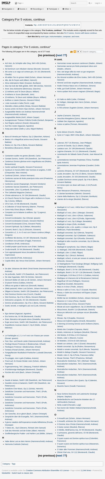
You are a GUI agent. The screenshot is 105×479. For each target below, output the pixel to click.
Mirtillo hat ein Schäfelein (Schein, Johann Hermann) (78, 298)
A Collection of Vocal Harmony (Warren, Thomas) (24, 207)
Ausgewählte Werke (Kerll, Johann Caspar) (22, 117)
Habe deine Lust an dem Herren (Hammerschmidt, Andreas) (29, 441)
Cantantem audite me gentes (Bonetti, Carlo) (23, 156)
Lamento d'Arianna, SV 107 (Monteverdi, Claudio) (77, 171)
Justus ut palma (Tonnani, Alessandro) (72, 124)
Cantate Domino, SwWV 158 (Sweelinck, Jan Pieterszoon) (28, 159)
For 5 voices (69, 33)
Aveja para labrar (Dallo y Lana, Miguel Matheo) (24, 129)
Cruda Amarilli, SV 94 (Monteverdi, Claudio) (22, 249)
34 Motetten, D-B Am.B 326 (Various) (72, 341)
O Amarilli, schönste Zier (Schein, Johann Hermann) (78, 421)
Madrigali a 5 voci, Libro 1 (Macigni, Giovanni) (75, 213)
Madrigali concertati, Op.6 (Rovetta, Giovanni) (75, 238)
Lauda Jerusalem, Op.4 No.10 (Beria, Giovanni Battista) (79, 174)
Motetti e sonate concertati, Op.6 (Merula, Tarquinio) (78, 349)
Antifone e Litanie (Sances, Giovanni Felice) (22, 100)
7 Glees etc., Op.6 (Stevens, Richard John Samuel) (25, 428)
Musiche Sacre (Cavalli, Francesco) (71, 386)
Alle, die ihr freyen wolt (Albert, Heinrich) (21, 80)
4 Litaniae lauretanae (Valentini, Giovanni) (73, 194)
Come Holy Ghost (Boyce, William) (19, 210)
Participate (53, 9)
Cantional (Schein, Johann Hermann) (20, 175)
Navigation (8, 9)
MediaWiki (6, 473)
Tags (13, 464)
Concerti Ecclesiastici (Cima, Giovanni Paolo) (23, 224)
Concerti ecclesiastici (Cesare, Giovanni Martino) (24, 221)
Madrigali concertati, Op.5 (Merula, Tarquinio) (75, 233)
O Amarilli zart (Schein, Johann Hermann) (73, 418)
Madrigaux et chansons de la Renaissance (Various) (78, 278)
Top (35, 25)
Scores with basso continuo (86, 33)
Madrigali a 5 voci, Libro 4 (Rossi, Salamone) (75, 216)
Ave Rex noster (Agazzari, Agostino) (19, 126)
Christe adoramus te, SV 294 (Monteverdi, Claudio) (25, 195)
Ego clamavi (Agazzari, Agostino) (18, 314)
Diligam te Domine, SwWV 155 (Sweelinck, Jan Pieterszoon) (29, 291)
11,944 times (86, 470)
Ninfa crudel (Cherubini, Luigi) (69, 405)
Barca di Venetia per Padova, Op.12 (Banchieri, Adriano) (27, 137)
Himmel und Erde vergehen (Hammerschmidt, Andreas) (79, 83)
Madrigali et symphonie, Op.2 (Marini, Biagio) (75, 247)
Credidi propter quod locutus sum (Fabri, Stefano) (24, 247)
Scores (22, 9)
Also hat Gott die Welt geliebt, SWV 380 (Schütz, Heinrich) (28, 86)
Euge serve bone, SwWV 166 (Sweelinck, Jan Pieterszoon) (28, 322)
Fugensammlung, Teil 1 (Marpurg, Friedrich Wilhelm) (26, 367)
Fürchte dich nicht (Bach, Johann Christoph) (22, 372)
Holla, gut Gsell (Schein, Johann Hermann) (74, 89)
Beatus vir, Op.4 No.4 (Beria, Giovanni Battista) (23, 145)
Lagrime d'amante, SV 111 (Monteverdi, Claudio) (76, 151)
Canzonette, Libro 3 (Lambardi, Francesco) (22, 190)
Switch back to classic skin (22, 473)
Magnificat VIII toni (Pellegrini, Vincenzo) (73, 281)
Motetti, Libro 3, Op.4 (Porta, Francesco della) (75, 355)
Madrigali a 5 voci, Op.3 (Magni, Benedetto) (74, 221)
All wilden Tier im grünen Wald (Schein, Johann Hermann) (28, 77)
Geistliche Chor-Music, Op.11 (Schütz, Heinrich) (24, 389)
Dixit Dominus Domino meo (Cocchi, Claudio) (23, 294)
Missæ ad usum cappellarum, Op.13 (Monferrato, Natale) (80, 307)
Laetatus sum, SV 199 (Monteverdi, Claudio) (74, 149)
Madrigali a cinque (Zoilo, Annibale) (71, 224)
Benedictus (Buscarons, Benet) (17, 148)
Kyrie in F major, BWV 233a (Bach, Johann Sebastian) (78, 135)
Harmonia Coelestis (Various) (16, 444)
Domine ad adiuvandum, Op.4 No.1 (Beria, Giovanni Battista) (29, 303)
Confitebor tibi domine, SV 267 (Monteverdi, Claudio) (26, 238)
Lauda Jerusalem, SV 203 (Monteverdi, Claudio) (76, 177)
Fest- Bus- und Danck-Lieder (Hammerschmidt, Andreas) (27, 341)
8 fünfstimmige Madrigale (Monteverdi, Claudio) (24, 369)
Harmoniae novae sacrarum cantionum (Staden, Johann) (79, 63)
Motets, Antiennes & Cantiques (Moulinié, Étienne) (77, 332)
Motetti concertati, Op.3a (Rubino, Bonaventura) (76, 347)
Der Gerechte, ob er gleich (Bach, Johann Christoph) (26, 414)
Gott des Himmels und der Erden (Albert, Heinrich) (25, 431)
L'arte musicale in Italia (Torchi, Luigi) (19, 103)
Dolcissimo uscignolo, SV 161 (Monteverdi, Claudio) (25, 300)
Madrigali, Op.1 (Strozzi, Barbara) (70, 255)
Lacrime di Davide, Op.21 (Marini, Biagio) (73, 146)
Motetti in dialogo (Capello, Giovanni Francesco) (76, 352)
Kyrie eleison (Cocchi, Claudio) (69, 132)
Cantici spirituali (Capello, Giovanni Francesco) (23, 167)
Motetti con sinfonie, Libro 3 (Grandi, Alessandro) (76, 344)
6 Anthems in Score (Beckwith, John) (19, 94)
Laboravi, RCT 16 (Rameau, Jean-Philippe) (74, 143)
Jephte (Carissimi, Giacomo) (68, 116)
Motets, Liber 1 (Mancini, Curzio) (70, 338)
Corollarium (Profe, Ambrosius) (17, 244)
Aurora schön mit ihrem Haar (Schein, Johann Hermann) (27, 109)
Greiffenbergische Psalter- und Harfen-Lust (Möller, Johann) (29, 434)
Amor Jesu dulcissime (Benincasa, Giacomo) (23, 89)
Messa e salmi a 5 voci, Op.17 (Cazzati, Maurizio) (77, 290)
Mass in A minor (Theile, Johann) (70, 287)
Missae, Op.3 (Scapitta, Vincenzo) (70, 318)
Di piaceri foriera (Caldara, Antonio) (19, 283)
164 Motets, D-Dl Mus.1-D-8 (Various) (72, 335)
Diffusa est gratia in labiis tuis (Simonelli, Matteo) (24, 286)
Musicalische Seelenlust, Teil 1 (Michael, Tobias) (76, 361)
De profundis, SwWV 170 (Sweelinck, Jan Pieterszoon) (27, 274)
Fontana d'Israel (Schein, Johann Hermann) (22, 350)
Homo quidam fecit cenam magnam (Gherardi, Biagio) (78, 91)
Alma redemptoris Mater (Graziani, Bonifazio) (23, 83)
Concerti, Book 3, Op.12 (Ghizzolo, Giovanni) (23, 230)
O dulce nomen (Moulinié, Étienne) (71, 427)
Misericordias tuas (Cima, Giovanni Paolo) (74, 304)
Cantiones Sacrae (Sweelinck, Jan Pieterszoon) (24, 187)
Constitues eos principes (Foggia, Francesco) (23, 241)
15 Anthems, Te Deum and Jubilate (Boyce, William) (25, 97)
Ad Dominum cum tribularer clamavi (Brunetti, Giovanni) (27, 69)
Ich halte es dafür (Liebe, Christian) (71, 99)
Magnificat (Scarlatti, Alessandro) (70, 284)
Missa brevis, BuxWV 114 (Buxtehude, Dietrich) (76, 310)
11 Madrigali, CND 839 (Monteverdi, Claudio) (75, 250)
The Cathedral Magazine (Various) (18, 193)
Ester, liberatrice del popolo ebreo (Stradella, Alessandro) (27, 319)
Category (6, 464)
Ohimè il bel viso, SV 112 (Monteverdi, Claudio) (76, 452)
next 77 (61, 55)
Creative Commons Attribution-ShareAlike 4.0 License (47, 470)
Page (19, 3)
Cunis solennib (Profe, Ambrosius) (18, 258)
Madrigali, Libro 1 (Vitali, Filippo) (70, 253)
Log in (98, 3)
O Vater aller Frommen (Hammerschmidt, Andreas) (77, 449)
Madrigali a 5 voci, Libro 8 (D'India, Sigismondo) (76, 218)
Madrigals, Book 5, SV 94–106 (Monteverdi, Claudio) (78, 270)
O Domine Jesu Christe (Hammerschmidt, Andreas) (77, 424)
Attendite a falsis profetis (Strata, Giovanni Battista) (25, 106)
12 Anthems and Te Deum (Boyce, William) (22, 92)
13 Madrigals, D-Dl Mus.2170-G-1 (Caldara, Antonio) (78, 275)
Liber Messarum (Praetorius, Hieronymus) (73, 191)
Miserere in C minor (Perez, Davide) (71, 301)
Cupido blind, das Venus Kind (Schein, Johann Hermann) (27, 261)
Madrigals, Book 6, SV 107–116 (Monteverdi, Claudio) (78, 272)
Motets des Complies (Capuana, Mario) (72, 329)
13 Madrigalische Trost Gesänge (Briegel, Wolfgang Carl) (80, 264)
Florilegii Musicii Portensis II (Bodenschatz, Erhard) (25, 344)
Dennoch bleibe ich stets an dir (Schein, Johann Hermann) (28, 280)
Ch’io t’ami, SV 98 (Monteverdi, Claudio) (21, 204)
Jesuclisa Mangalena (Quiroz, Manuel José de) (76, 118)
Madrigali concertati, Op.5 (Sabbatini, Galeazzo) (76, 236)
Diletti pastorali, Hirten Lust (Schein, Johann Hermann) (26, 288)
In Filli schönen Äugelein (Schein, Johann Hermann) (78, 108)
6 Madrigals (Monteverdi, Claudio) (70, 267)
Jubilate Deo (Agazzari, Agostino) (70, 121)
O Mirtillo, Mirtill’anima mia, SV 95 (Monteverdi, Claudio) (79, 430)
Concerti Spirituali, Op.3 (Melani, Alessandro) (23, 227)
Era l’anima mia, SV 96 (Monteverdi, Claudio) (23, 316)
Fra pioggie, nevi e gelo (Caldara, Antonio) (22, 358)
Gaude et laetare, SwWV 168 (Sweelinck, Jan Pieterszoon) (28, 380)
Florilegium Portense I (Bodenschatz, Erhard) (23, 347)
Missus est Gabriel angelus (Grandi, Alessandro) (76, 321)
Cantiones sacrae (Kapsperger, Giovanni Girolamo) (25, 184)
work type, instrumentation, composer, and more (60, 37)
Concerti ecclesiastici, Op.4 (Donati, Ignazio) (22, 218)
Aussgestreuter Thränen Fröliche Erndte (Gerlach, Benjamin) (29, 120)
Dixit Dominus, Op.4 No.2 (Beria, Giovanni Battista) (25, 297)
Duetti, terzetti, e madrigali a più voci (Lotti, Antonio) (25, 306)
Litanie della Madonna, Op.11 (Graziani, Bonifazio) (77, 196)
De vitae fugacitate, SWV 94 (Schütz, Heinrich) (23, 277)
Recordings (37, 9)
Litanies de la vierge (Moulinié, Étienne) (73, 199)
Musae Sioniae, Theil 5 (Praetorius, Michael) (74, 358)
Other (67, 9)
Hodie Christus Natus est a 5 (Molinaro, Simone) (76, 86)
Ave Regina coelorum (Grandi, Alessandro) (22, 123)
